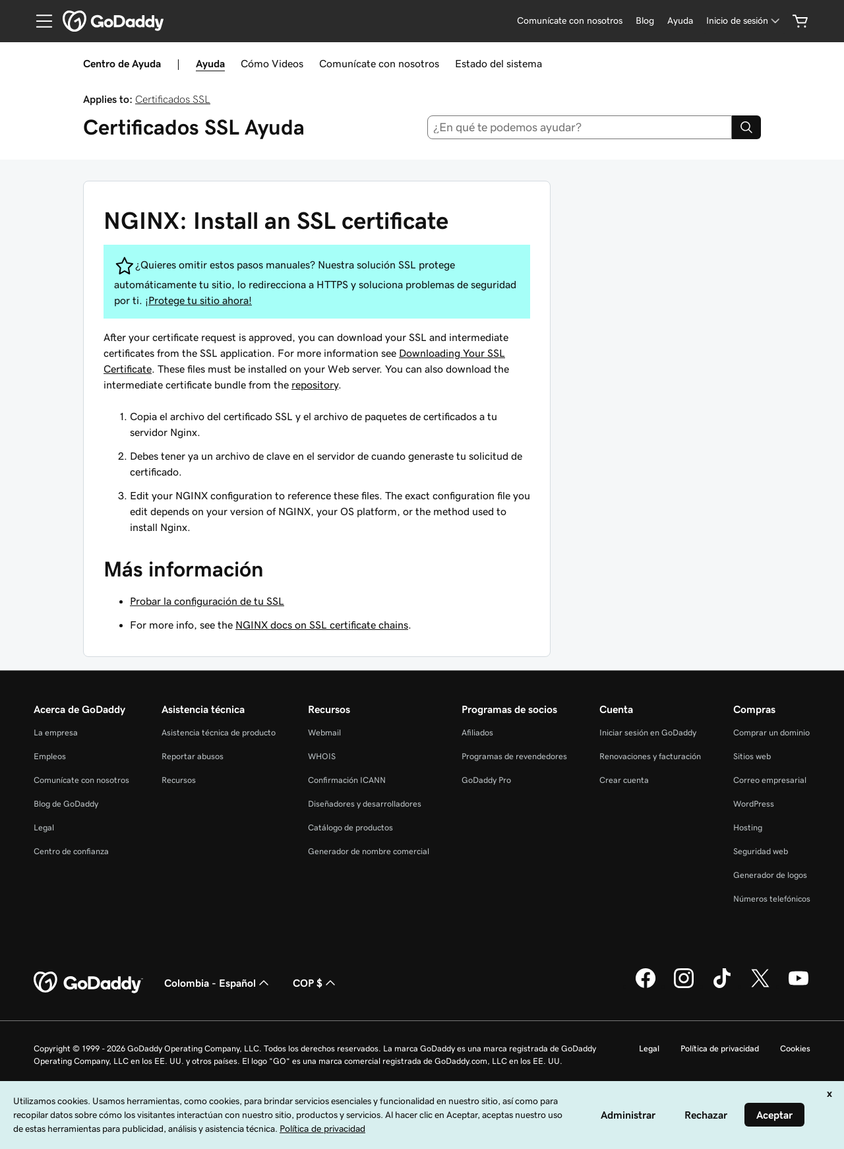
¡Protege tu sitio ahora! (198, 300)
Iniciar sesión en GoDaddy (647, 732)
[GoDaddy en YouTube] (798, 986)
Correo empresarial (769, 780)
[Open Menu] (39, 21)
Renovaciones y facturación (650, 756)
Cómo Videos (272, 63)
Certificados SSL (172, 99)
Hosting (747, 827)
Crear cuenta (624, 780)
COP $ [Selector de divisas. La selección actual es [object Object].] (315, 983)
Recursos (179, 780)
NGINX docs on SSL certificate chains (321, 624)
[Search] (746, 127)
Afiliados (477, 732)
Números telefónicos (771, 898)
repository (314, 384)
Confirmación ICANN (347, 780)
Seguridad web (760, 851)
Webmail (324, 732)
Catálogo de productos (350, 827)
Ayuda (210, 63)
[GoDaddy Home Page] (88, 983)
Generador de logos (770, 875)
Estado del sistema (498, 63)
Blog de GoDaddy (66, 803)
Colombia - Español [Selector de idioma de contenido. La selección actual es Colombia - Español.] (218, 983)
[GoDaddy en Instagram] (684, 986)
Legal (44, 827)
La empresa (56, 732)
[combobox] (580, 127)
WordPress (753, 803)
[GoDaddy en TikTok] (722, 986)
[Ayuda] (680, 21)
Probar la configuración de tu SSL (207, 601)
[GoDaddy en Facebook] (645, 986)
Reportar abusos (193, 756)
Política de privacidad (719, 1048)
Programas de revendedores (514, 756)
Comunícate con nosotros (379, 63)
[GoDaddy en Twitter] (760, 986)
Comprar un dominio (771, 732)
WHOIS (322, 756)
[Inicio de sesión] (744, 21)
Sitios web (752, 756)
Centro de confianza (71, 851)
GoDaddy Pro (486, 780)
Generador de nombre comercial (368, 851)
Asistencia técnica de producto (219, 732)
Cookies (795, 1048)
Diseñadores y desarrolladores (364, 803)
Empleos (50, 756)
